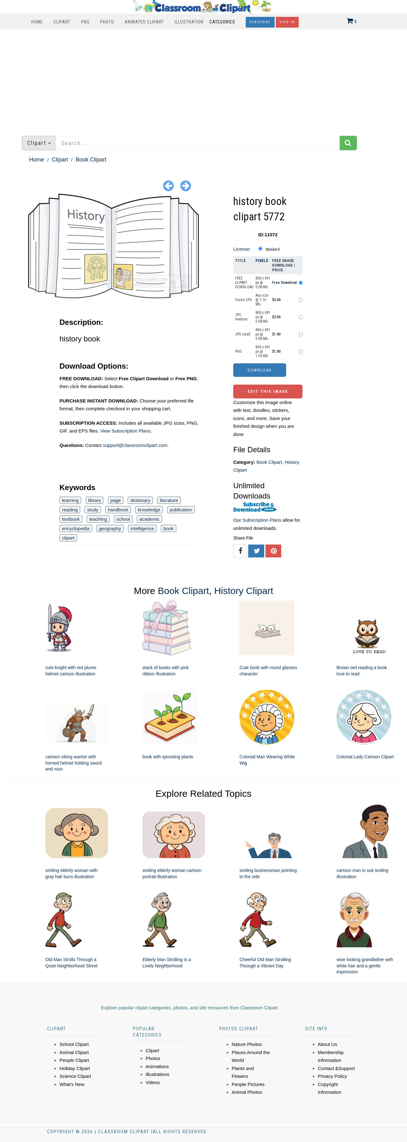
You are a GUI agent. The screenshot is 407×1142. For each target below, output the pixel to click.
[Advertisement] (203, 79)
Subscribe (260, 22)
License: (242, 249)
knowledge (149, 509)
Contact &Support (336, 1068)
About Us (327, 1044)
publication (181, 509)
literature (169, 500)
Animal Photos (247, 1092)
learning (70, 500)
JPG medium (241, 317)
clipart (68, 537)
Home (37, 21)
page (116, 500)
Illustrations (157, 1074)
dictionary (140, 500)
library (94, 500)
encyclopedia (76, 528)
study (92, 509)
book (168, 528)
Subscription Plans (261, 520)
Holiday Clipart (74, 1068)
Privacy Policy (332, 1076)
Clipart (62, 21)
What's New (72, 1084)
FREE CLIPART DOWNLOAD (244, 282)
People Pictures (248, 1084)
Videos (153, 1082)
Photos (153, 1058)
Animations (157, 1066)
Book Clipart (90, 159)
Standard (272, 249)
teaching (98, 519)
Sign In (287, 22)
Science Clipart (75, 1076)
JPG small (242, 334)
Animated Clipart (144, 21)
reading (70, 509)
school (123, 519)
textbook (71, 519)
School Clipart (74, 1044)
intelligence (142, 528)
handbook (118, 509)
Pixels (261, 260)
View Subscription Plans (125, 430)
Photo (107, 21)
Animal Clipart (74, 1052)
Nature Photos (247, 1044)
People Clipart (74, 1060)
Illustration (189, 21)
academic (149, 519)
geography (110, 528)
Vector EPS (243, 300)
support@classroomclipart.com (135, 445)
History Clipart (243, 591)
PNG (85, 21)
